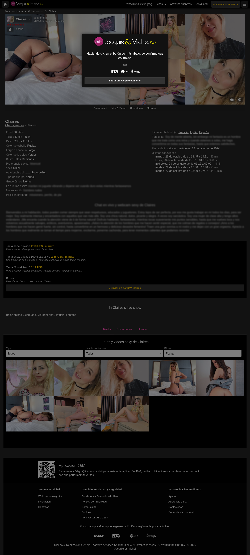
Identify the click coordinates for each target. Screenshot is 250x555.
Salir (125, 65)
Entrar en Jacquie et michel (125, 80)
